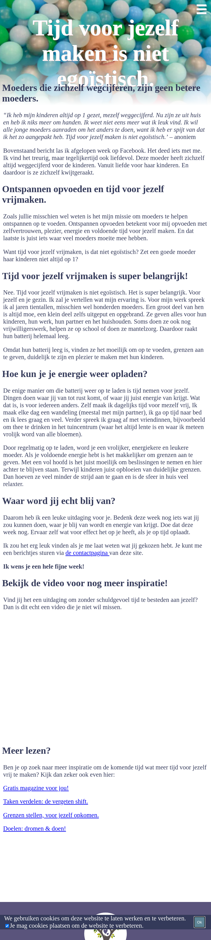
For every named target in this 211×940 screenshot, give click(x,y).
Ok (199, 922)
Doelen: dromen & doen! (34, 828)
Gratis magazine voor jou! (36, 787)
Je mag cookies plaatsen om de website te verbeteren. (77, 925)
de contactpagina (87, 552)
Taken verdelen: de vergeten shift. (45, 801)
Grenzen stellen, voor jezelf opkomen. (51, 815)
